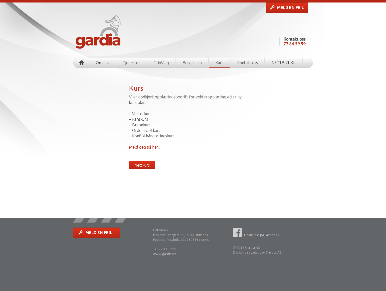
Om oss (102, 62)
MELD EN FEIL (287, 7)
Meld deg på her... (144, 147)
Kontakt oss (247, 62)
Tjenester (131, 62)
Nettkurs (142, 165)
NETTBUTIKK (284, 62)
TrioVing (161, 62)
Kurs (219, 62)
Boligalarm (192, 62)
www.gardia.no (164, 254)
